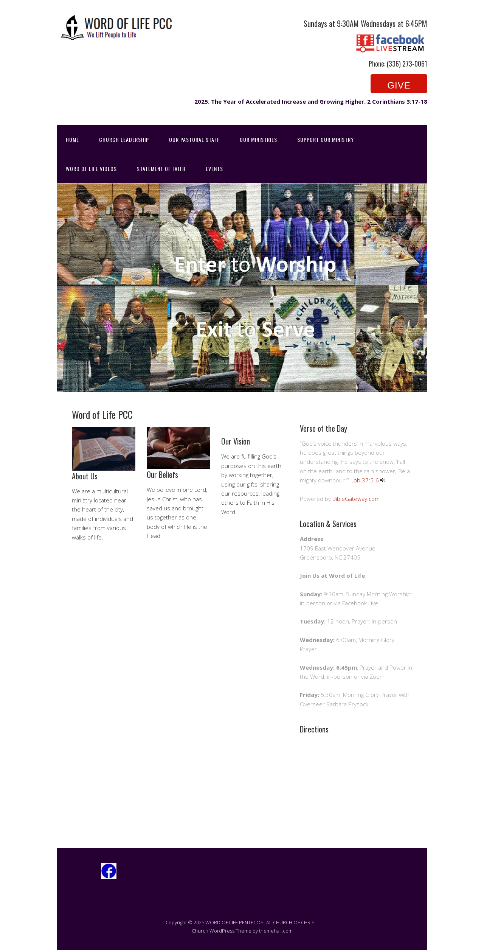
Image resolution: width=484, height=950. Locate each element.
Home (72, 139)
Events (214, 169)
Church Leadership (124, 139)
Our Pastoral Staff (194, 139)
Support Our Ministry (325, 139)
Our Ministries (258, 139)
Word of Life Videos (91, 169)
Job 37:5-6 (365, 480)
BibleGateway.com (356, 498)
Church (200, 930)
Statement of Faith (161, 169)
